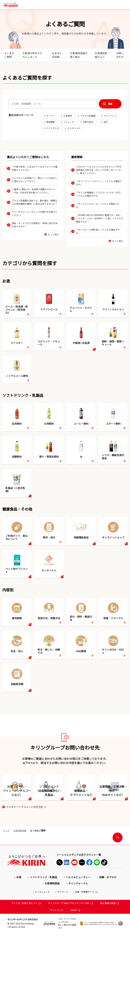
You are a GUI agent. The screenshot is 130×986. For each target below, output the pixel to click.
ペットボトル (52, 128)
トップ (6, 883)
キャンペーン (110, 116)
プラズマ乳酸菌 (88, 116)
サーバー (50, 116)
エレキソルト (74, 128)
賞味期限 (50, 122)
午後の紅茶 (87, 122)
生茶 (105, 122)
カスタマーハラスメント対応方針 (26, 860)
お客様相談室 (19, 883)
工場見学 (67, 116)
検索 (110, 103)
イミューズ (68, 122)
